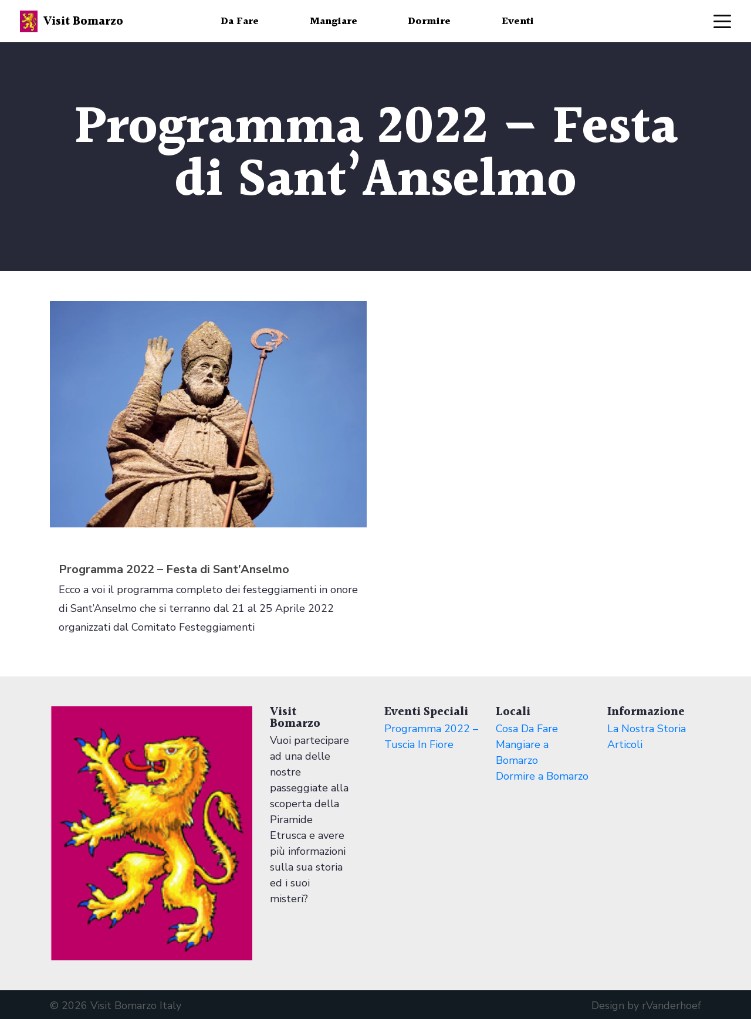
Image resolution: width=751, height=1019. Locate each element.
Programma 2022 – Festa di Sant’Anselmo (174, 569)
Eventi (518, 21)
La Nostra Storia (646, 729)
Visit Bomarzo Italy (135, 1005)
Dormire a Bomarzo (542, 776)
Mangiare (333, 21)
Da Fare (240, 21)
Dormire (429, 21)
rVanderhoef (671, 1005)
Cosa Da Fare (527, 729)
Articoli (624, 744)
